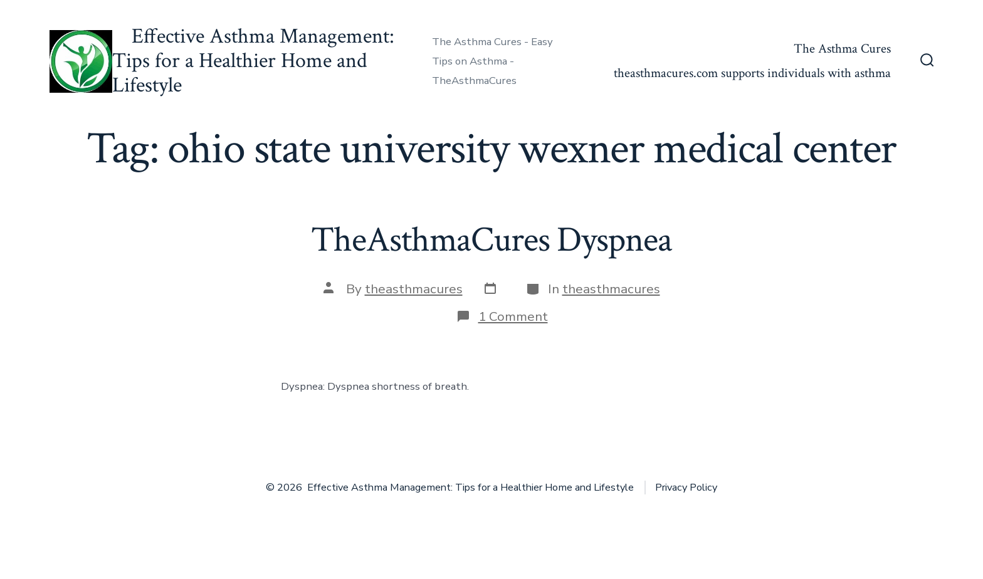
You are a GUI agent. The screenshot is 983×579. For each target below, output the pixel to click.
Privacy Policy (686, 487)
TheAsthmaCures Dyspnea (491, 240)
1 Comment (513, 316)
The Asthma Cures (842, 48)
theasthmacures (414, 289)
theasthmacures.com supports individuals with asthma (752, 73)
